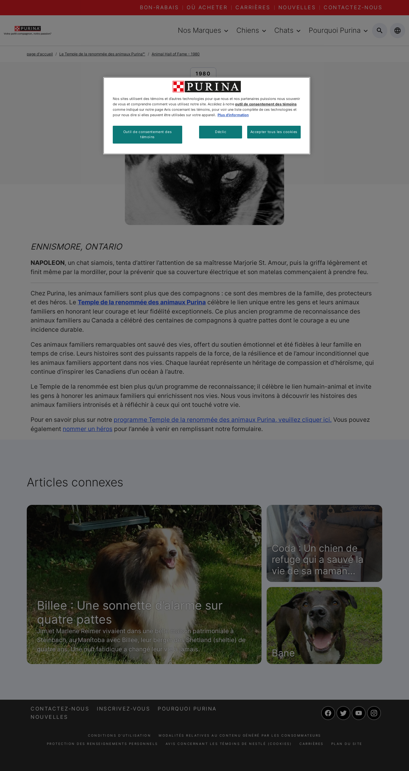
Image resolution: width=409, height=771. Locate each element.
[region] (206, 115)
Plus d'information (233, 115)
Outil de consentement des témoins (147, 134)
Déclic (220, 132)
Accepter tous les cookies (274, 132)
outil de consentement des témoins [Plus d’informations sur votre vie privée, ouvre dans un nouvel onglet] (266, 104)
